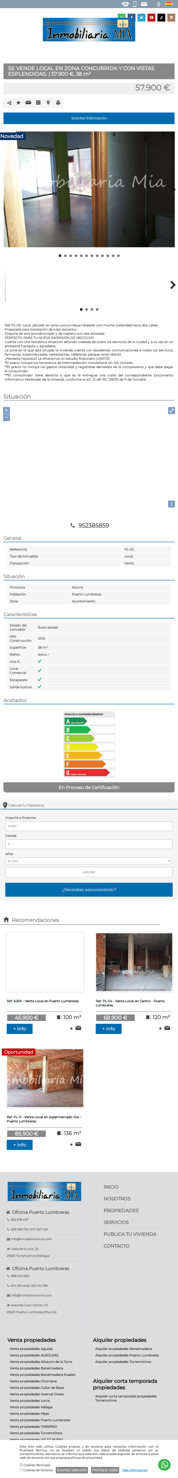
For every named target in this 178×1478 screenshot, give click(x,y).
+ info (19, 1029)
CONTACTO (116, 1246)
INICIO (111, 1187)
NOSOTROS (117, 1199)
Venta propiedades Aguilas (31, 1349)
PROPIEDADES (121, 1210)
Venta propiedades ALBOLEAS (34, 1355)
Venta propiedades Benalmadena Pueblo (42, 1375)
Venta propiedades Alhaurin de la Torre (41, 1362)
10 (108, 255)
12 (118, 255)
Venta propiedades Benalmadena (36, 1368)
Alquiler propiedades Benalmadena (123, 1349)
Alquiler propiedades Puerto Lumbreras (127, 1355)
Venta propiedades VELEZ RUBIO (36, 1439)
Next (171, 189)
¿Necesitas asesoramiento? (89, 889)
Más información (134, 1470)
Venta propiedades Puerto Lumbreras (40, 1420)
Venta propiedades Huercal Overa (37, 1394)
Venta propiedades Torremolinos (36, 1433)
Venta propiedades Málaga (31, 1407)
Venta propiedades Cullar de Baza (37, 1388)
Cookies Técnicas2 (35, 1465)
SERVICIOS (116, 1222)
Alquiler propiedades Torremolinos (123, 1362)
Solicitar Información (89, 118)
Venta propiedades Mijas (29, 1414)
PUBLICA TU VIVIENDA (130, 1234)
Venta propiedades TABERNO (33, 1427)
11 (113, 255)
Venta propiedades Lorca (30, 1401)
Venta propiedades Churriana (33, 1381)
